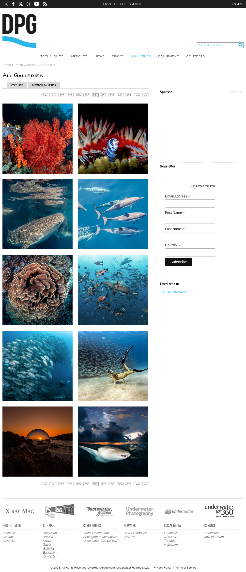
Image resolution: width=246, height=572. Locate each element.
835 (128, 95)
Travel (118, 56)
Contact (8, 537)
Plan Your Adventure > (173, 291)
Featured (17, 85)
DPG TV (129, 537)
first (45, 95)
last (146, 95)
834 (120, 95)
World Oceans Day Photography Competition (100, 535)
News (99, 56)
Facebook (171, 533)
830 (87, 95)
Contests (195, 56)
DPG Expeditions (135, 533)
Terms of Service (185, 567)
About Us (9, 533)
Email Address (177, 196)
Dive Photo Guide (123, 4)
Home (6, 65)
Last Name (175, 229)
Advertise (236, 92)
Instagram (171, 544)
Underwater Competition (100, 540)
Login (236, 4)
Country (172, 245)
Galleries (141, 56)
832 (103, 95)
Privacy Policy (162, 567)
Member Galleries (44, 85)
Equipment (168, 56)
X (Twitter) (170, 537)
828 (70, 95)
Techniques (51, 56)
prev (53, 95)
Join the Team (214, 537)
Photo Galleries (25, 65)
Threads (169, 540)
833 (112, 95)
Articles (79, 56)
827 (62, 95)
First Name (175, 212)
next (137, 95)
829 (78, 95)
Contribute (211, 533)
